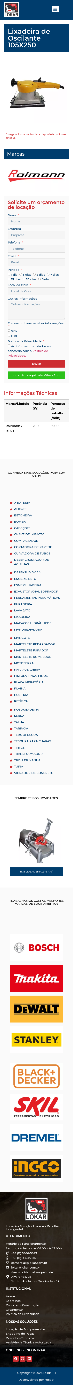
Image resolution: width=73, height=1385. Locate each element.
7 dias (54, 274)
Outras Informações (22, 298)
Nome (13, 215)
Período (14, 270)
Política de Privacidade (25, 341)
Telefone (14, 242)
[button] (55, 9)
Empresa (14, 229)
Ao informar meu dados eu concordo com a (29, 350)
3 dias (27, 274)
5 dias (40, 274)
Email (12, 256)
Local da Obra (18, 285)
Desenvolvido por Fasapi (36, 1380)
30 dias (31, 279)
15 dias (16, 279)
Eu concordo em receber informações (35, 323)
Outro (46, 279)
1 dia (14, 274)
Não (14, 336)
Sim (14, 331)
